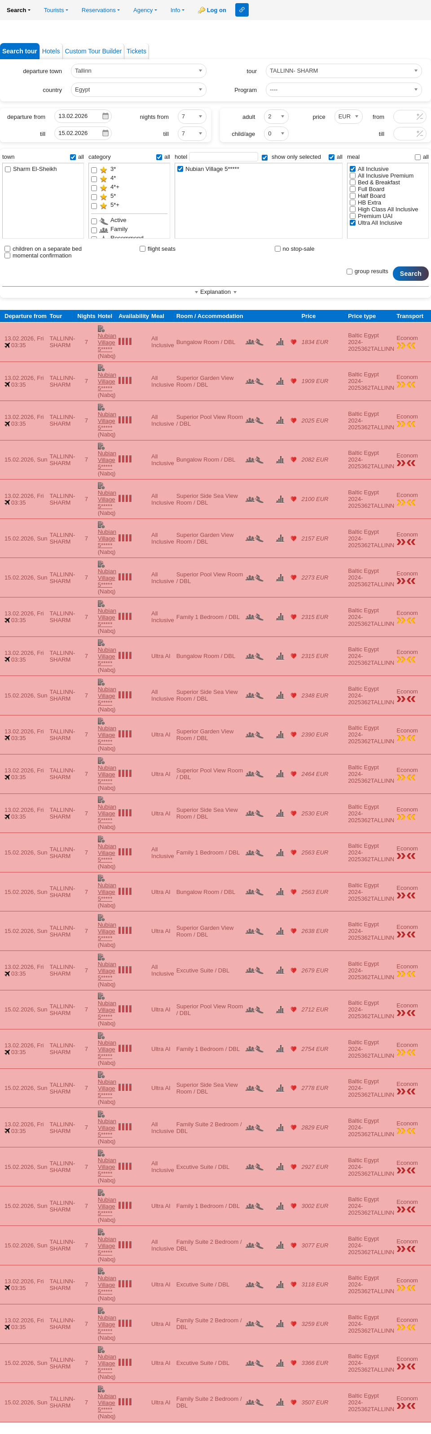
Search (411, 273)
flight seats (158, 248)
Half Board (367, 195)
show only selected (291, 156)
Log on (216, 10)
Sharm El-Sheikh (31, 169)
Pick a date (105, 116)
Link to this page (242, 10)
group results (367, 271)
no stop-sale (295, 248)
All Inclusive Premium (381, 175)
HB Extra (365, 202)
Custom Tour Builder (93, 51)
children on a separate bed (43, 248)
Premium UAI (371, 216)
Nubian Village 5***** (208, 169)
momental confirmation (38, 255)
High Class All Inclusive (384, 209)
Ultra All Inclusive (376, 222)
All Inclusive (369, 169)
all (77, 156)
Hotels (51, 51)
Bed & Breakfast (375, 182)
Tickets (136, 51)
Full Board (367, 189)
